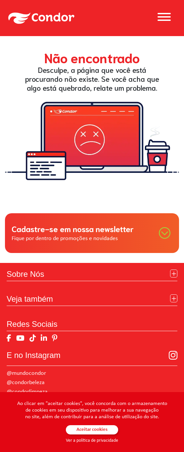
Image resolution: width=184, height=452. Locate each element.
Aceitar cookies (92, 429)
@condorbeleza (26, 382)
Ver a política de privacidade (92, 440)
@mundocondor (26, 373)
